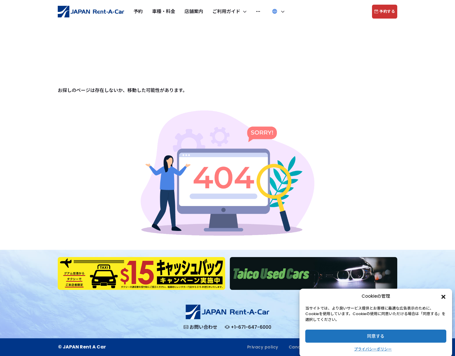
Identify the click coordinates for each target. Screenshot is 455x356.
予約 (138, 11)
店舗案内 (194, 11)
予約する (384, 12)
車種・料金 (163, 11)
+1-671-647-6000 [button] (248, 327)
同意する (375, 340)
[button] (443, 300)
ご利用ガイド (226, 11)
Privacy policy (262, 347)
